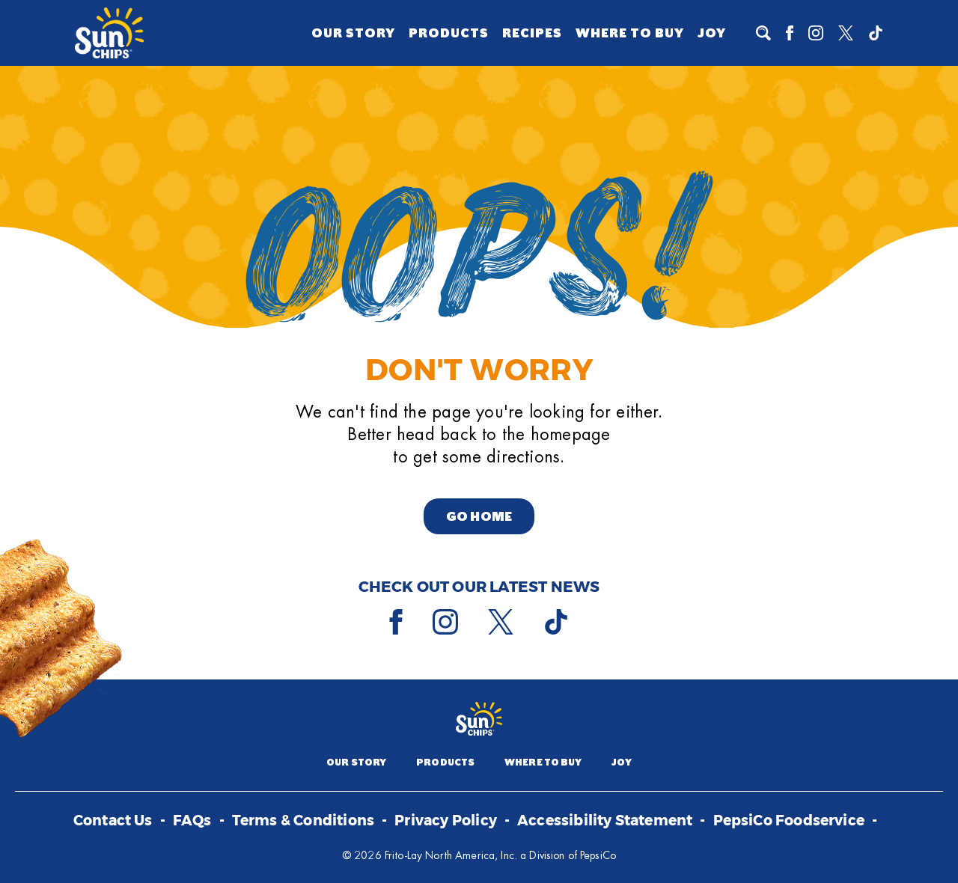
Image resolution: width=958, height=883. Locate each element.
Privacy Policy (445, 821)
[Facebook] (789, 32)
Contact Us (113, 821)
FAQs (192, 821)
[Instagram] (815, 32)
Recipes (532, 33)
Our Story (353, 33)
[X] (845, 32)
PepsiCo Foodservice (789, 821)
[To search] (763, 32)
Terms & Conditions (303, 821)
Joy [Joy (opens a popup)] (712, 33)
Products (449, 33)
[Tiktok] (875, 32)
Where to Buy (630, 33)
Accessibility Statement (604, 821)
